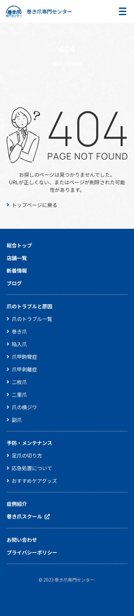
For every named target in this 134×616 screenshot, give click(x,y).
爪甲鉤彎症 (24, 356)
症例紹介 (17, 503)
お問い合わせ (22, 539)
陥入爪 (19, 344)
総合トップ (19, 245)
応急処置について (32, 468)
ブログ (14, 283)
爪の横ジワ (24, 407)
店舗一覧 (17, 258)
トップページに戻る (34, 205)
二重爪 (19, 394)
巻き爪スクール (24, 516)
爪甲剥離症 (24, 369)
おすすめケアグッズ (34, 480)
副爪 (17, 420)
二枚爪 (19, 382)
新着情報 (17, 270)
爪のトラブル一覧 (32, 319)
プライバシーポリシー (32, 552)
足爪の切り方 (27, 455)
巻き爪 (19, 331)
